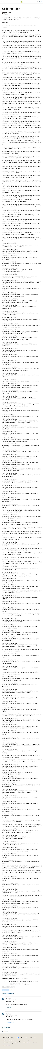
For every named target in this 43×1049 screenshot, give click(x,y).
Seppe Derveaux (7, 12)
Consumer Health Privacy (8, 1043)
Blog (19, 1041)
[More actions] (40, 5)
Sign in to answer (5, 1031)
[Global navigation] (1, 2)
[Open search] (37, 2)
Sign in (40, 1)
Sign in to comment (6, 1027)
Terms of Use (18, 1043)
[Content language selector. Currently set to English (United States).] (9, 1038)
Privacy (29, 1041)
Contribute (24, 1041)
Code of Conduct (25, 1043)
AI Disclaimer (5, 1041)
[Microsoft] (21, 2)
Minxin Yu (8, 998)
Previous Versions (13, 1041)
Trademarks (34, 1043)
